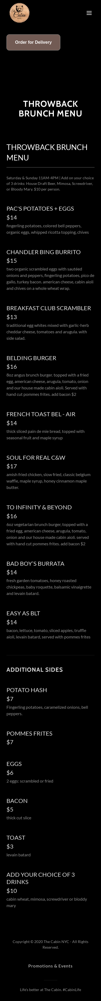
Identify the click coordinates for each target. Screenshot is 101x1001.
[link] (19, 13)
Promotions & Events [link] (50, 965)
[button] (89, 13)
